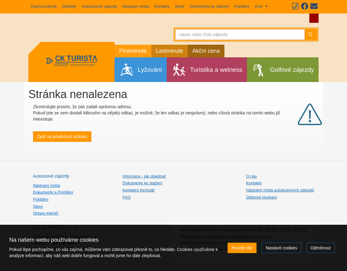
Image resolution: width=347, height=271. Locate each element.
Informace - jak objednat (144, 176)
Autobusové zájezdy (99, 6)
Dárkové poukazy (261, 197)
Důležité (69, 6)
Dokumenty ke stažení (209, 6)
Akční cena (206, 51)
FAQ (127, 197)
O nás (251, 176)
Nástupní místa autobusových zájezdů (280, 190)
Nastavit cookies (281, 247)
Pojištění (241, 6)
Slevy (180, 6)
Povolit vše (242, 247)
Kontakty (162, 6)
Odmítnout (321, 247)
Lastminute (169, 51)
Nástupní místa (135, 6)
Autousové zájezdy (51, 176)
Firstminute (133, 51)
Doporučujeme (44, 6)
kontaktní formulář (139, 190)
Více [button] (259, 6)
